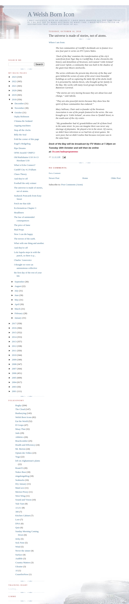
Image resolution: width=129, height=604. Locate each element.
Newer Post (54, 178)
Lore (17, 519)
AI (16, 570)
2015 (14, 332)
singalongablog (22, 476)
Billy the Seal (20, 134)
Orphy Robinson (21, 116)
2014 (14, 337)
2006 (14, 373)
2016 (14, 328)
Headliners (19, 212)
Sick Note (19, 542)
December (20, 103)
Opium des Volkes (23, 453)
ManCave (19, 488)
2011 (14, 350)
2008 (14, 364)
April (17, 304)
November (20, 108)
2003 (14, 386)
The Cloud (20, 409)
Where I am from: (57, 42)
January (18, 318)
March (18, 308)
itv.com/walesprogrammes (65, 151)
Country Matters (22, 562)
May (17, 299)
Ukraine (19, 566)
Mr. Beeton (20, 449)
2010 (14, 355)
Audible (19, 558)
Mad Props (19, 229)
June (17, 295)
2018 (14, 99)
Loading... (13, 588)
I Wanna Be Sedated (23, 121)
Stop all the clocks (22, 130)
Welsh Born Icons (23, 417)
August (18, 286)
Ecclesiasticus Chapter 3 (25, 208)
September (20, 281)
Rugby (18, 405)
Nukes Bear (20, 472)
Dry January (20, 484)
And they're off (21, 178)
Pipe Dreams (20, 148)
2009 (14, 359)
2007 (14, 368)
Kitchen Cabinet (22, 515)
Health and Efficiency (25, 445)
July (17, 290)
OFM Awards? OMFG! (24, 152)
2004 (14, 382)
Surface (18, 554)
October (18, 112)
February (19, 313)
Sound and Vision (23, 499)
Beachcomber (21, 441)
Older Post (116, 178)
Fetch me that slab (22, 203)
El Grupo (19, 425)
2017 (14, 323)
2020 (14, 90)
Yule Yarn (19, 503)
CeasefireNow (21, 574)
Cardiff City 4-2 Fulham (25, 169)
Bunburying (20, 413)
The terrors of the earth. (24, 238)
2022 (14, 81)
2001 (14, 391)
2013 (14, 341)
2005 (14, 377)
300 (17, 511)
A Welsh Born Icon (51, 14)
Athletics (19, 437)
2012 (14, 346)
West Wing (20, 496)
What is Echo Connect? (24, 165)
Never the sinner (22, 550)
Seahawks (19, 480)
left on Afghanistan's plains (27, 460)
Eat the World (21, 421)
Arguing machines (22, 125)
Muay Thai (20, 429)
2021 (14, 86)
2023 (14, 77)
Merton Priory (21, 492)
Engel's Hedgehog (22, 143)
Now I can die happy (23, 234)
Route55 (19, 468)
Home (85, 178)
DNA (17, 523)
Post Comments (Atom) (72, 184)
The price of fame (22, 225)
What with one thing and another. (29, 243)
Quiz (17, 527)
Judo (17, 433)
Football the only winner (25, 183)
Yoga (17, 456)
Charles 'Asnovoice (23, 260)
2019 (14, 95)
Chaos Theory (20, 174)
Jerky (17, 539)
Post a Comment (54, 173)
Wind (17, 546)
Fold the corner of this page (26, 139)
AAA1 (18, 507)
